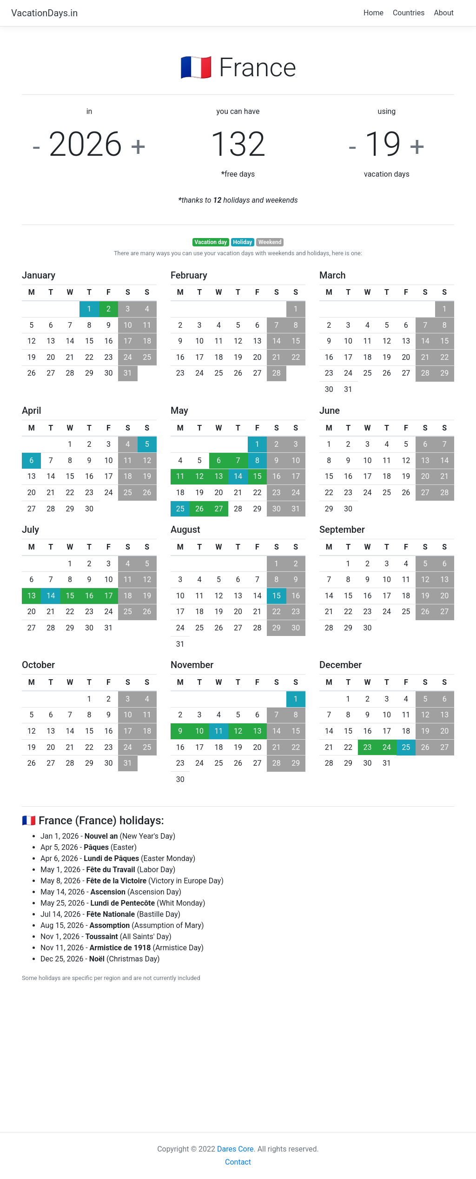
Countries (408, 12)
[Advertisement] (238, 1056)
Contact (238, 1162)
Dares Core (235, 1149)
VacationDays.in (44, 13)
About (444, 12)
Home (373, 12)
